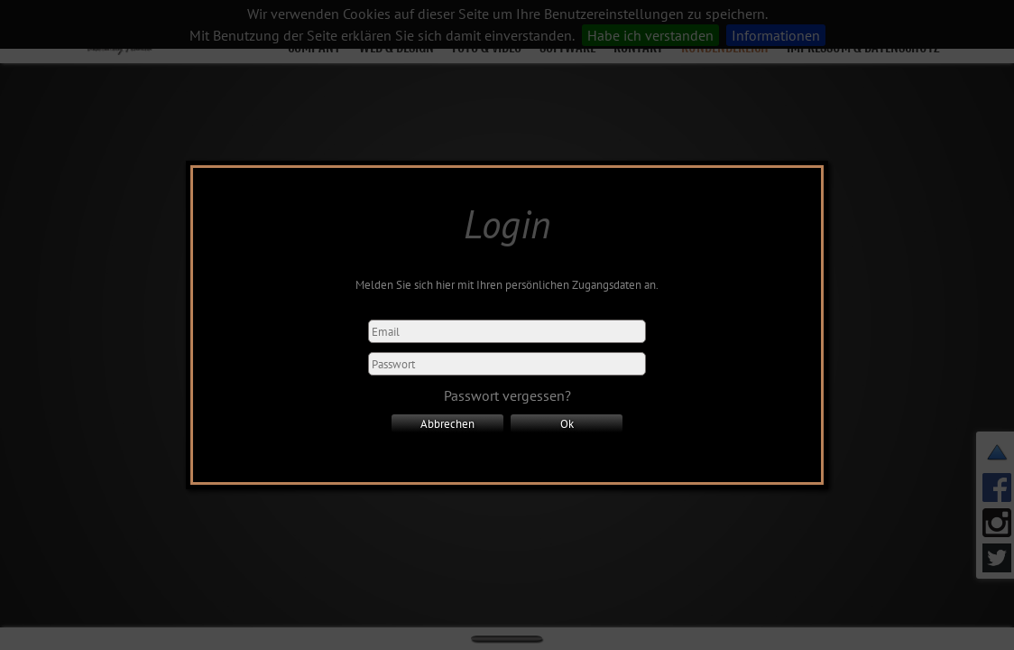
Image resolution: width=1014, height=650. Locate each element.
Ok (567, 423)
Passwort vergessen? (507, 395)
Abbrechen (447, 423)
